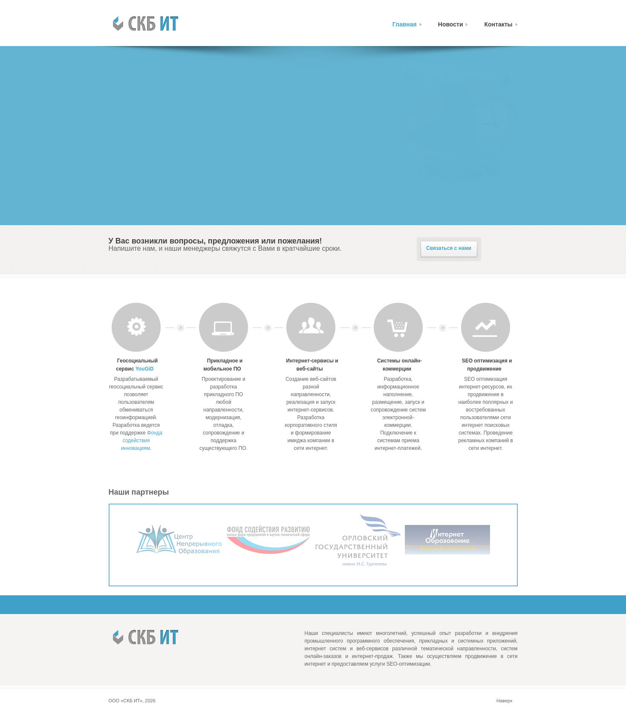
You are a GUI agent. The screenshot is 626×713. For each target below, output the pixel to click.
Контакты (498, 24)
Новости (450, 24)
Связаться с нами (448, 248)
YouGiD (145, 369)
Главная (404, 24)
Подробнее (144, 201)
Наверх (504, 700)
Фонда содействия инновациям (141, 440)
